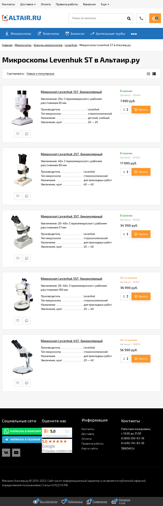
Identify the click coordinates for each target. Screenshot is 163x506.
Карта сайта (90, 448)
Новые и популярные (40, 73)
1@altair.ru (127, 448)
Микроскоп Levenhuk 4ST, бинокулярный (72, 341)
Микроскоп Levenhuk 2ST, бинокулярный (71, 154)
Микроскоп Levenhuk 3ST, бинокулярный (71, 216)
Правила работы (93, 443)
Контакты (88, 429)
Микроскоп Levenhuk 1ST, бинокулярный (71, 92)
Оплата (86, 438)
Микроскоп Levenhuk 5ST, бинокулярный (71, 278)
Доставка (88, 433)
